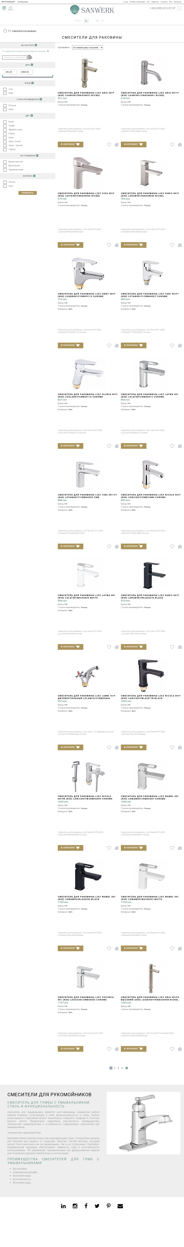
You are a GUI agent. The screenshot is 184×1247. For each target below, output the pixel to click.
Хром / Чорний (15, 145)
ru (97, 20)
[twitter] (97, 1206)
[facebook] (85, 1206)
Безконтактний (16, 161)
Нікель (12, 133)
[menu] (4, 8)
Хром (11, 137)
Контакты (178, 2)
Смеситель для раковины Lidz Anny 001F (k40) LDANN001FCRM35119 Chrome (87, 295)
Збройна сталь (16, 129)
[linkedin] (63, 1206)
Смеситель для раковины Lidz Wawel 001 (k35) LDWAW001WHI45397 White (150, 898)
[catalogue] (11, 8)
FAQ (170, 2)
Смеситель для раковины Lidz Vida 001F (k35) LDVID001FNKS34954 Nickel (86, 194)
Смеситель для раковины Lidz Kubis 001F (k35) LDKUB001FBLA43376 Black (150, 596)
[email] (120, 1206)
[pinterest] (108, 1206)
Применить (28, 193)
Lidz (10, 89)
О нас (125, 2)
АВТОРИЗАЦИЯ (8, 2)
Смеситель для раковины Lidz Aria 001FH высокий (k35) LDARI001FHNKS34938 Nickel (150, 998)
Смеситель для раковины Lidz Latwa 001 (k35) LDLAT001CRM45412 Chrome (149, 395)
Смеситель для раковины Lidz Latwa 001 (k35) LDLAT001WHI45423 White (86, 596)
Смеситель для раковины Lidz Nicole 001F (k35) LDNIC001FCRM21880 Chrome (151, 496)
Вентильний (14, 165)
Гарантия (155, 2)
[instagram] (75, 1206)
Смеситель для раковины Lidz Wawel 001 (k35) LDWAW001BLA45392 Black (87, 898)
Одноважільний (16, 169)
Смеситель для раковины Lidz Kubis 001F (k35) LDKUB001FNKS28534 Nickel (150, 194)
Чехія (11, 109)
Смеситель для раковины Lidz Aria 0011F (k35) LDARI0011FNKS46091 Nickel (150, 94)
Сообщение (23, 2)
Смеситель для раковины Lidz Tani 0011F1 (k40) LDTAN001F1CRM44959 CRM (87, 496)
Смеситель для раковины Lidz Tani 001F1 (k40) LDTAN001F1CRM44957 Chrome (150, 295)
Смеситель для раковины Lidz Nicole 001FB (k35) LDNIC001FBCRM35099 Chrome (85, 797)
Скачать (164, 2)
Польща (12, 105)
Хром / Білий (15, 141)
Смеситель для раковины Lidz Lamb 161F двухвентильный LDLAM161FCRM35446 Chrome (87, 698)
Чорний (12, 149)
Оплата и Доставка (137, 2)
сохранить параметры (15, 58)
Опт (148, 2)
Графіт (12, 125)
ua (102, 20)
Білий (11, 121)
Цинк (11, 186)
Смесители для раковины (24, 31)
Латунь (12, 182)
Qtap (11, 93)
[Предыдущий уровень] (9, 31)
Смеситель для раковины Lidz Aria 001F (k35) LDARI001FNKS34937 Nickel (86, 94)
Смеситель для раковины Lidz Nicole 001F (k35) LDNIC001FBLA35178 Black (151, 697)
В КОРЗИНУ (70, 144)
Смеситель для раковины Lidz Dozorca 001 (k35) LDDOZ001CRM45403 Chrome (86, 998)
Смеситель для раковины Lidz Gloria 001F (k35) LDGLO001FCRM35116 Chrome (88, 395)
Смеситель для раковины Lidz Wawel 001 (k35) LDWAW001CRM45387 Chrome (150, 797)
